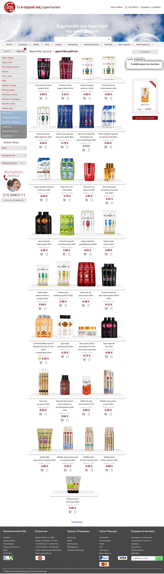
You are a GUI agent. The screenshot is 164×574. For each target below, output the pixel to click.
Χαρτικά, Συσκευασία (9, 131)
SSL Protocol (7, 553)
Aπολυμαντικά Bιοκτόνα (10, 117)
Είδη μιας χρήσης (8, 90)
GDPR (69, 541)
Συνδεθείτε (156, 7)
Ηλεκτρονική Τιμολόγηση (75, 550)
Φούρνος (5, 72)
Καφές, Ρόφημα (8, 58)
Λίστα (47, 45)
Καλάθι (36, 45)
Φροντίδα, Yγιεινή (8, 104)
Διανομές (139, 59)
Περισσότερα (77, 522)
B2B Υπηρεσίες (72, 544)
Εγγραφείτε (145, 7)
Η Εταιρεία (6, 537)
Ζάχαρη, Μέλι (7, 62)
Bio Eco (9, 45)
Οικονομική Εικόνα (91, 45)
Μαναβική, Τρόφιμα (9, 85)
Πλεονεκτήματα (8, 544)
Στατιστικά (108, 45)
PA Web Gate (42, 571)
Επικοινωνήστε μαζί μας (43, 553)
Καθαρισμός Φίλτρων (12, 163)
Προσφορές (22, 45)
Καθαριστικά (6, 113)
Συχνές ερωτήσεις (9, 541)
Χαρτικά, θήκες (7, 108)
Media (5, 550)
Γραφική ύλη (6, 127)
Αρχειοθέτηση (7, 136)
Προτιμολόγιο (73, 45)
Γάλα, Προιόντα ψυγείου (11, 67)
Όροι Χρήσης (71, 537)
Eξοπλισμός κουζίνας (10, 95)
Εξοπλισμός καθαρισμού (11, 122)
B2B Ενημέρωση (143, 45)
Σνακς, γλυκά (7, 76)
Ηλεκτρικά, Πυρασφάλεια (11, 99)
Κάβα (4, 81)
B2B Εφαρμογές (72, 547)
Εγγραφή (159, 558)
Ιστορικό (58, 45)
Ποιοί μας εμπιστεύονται (11, 547)
